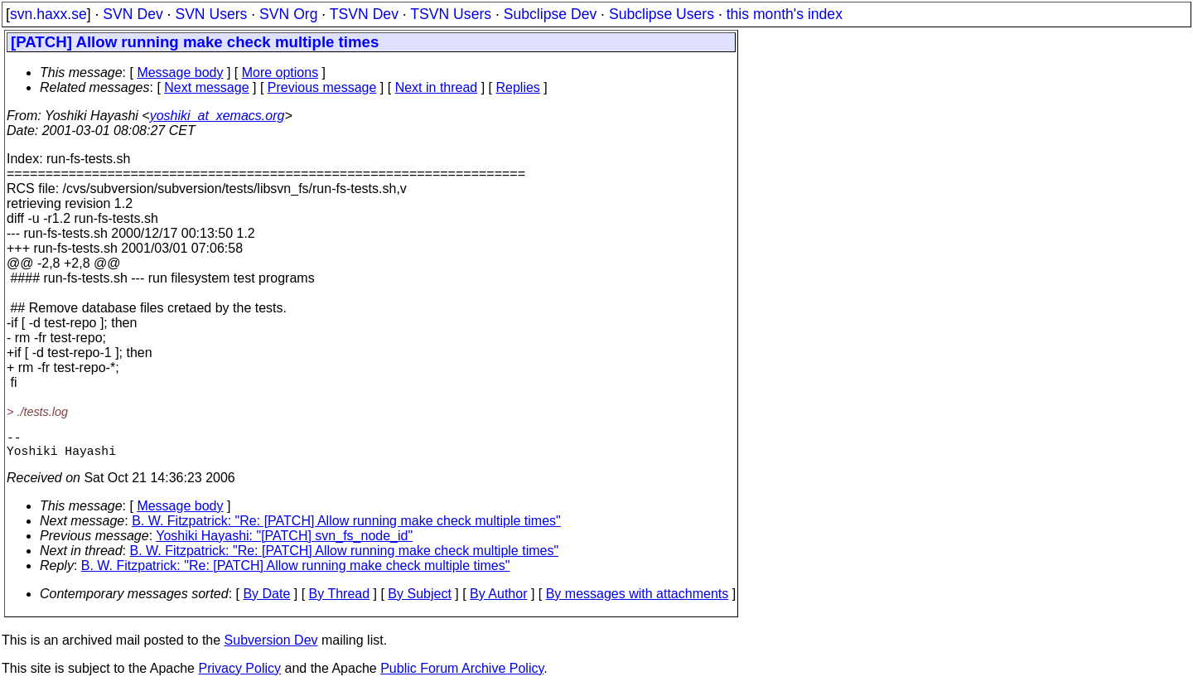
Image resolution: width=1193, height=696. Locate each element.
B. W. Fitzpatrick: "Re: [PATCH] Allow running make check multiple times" (346, 527)
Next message (206, 87)
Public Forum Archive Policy (461, 675)
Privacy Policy (239, 675)
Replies (518, 87)
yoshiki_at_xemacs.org (217, 116)
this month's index (785, 14)
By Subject (419, 600)
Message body (180, 72)
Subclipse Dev (550, 14)
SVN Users (211, 14)
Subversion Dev (271, 647)
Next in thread (436, 87)
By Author (498, 600)
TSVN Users (450, 14)
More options (280, 72)
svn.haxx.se (48, 14)
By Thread (339, 600)
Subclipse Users (661, 14)
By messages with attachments (637, 600)
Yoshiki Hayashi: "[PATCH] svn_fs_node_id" (284, 542)
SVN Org (288, 14)
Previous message (322, 87)
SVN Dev (132, 14)
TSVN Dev (364, 14)
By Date (266, 600)
